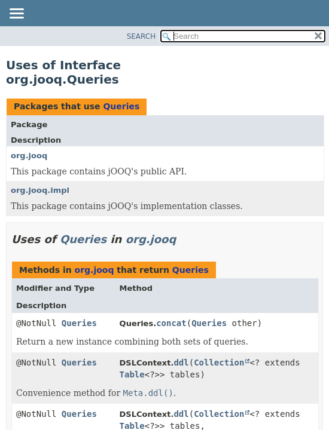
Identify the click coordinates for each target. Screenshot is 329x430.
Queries (121, 106)
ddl (180, 362)
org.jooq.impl (40, 190)
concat (171, 323)
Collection (219, 362)
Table (132, 374)
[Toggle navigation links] (16, 14)
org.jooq (29, 155)
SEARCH (141, 36)
